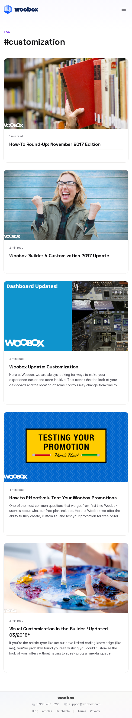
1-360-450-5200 (46, 704)
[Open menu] (123, 9)
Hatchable (63, 711)
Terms (81, 711)
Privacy (95, 711)
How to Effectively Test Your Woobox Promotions (63, 498)
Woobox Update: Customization (43, 367)
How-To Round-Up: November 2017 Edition (54, 144)
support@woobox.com (82, 704)
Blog (35, 711)
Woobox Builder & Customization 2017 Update (59, 256)
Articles (47, 711)
